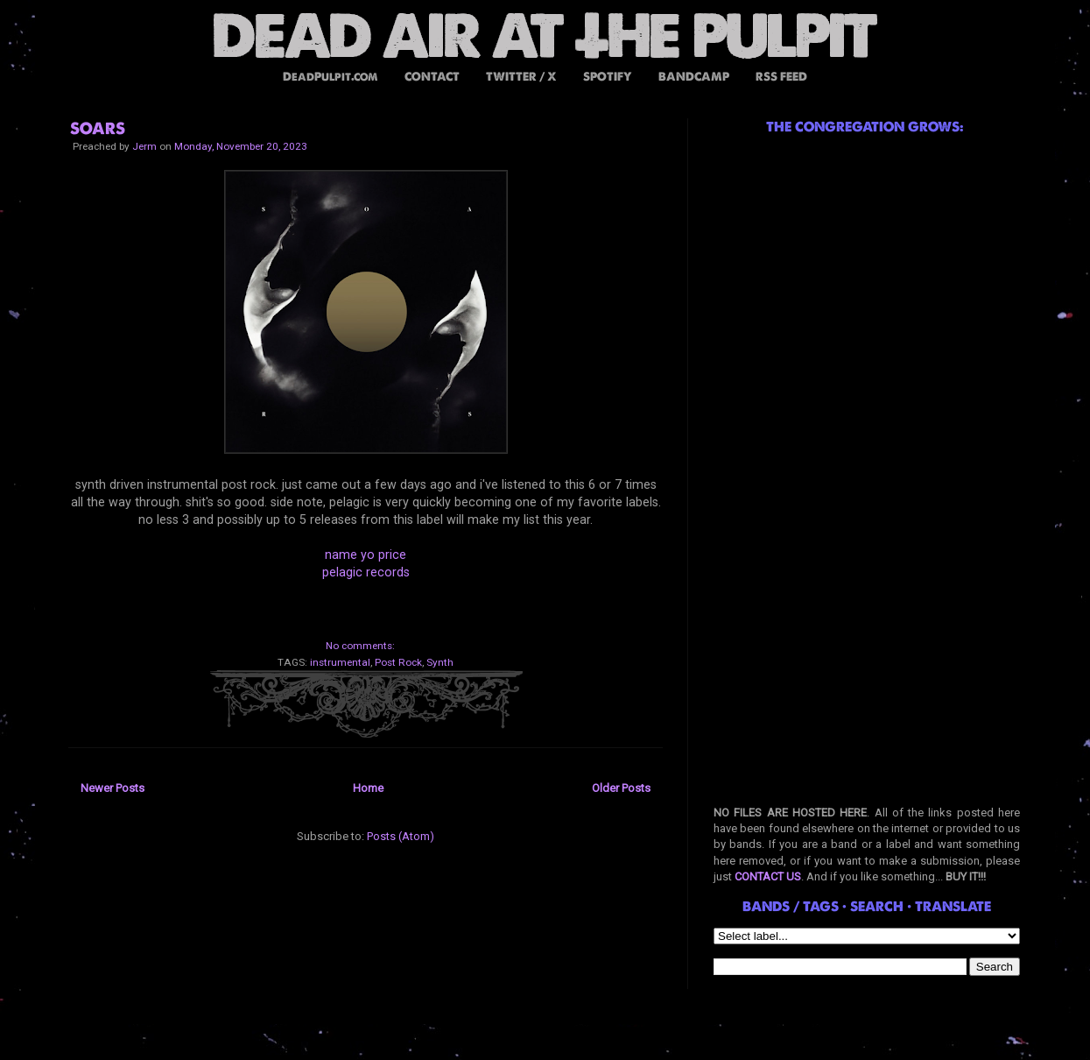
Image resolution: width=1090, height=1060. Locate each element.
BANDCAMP (693, 76)
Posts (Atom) (400, 836)
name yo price (365, 555)
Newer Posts (112, 788)
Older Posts (621, 788)
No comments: (360, 646)
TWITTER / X (521, 76)
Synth (440, 662)
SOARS (97, 128)
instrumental (340, 662)
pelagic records (366, 572)
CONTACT (432, 76)
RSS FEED (781, 76)
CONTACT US (768, 876)
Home (368, 788)
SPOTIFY (607, 76)
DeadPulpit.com (330, 76)
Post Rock (398, 662)
